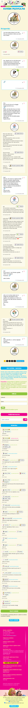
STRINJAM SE (14, 706)
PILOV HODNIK (14, 620)
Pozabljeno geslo (13, 409)
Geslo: (2, 401)
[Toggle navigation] (2, 1)
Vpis (3, 407)
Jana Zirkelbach (6, 639)
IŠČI (26, 419)
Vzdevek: (3, 397)
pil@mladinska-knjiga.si (11, 635)
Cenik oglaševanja (10, 663)
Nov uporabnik (4, 409)
